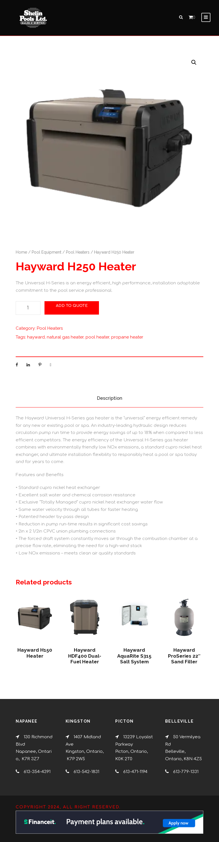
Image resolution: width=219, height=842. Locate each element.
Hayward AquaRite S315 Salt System (134, 658)
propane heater (127, 339)
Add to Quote (72, 309)
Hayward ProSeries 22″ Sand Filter (184, 658)
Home (21, 254)
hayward (36, 339)
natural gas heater (65, 339)
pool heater (97, 339)
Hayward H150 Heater (34, 655)
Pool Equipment (46, 254)
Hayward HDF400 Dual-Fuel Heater (84, 658)
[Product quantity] (28, 311)
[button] (194, 65)
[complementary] (177, 810)
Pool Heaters (78, 254)
